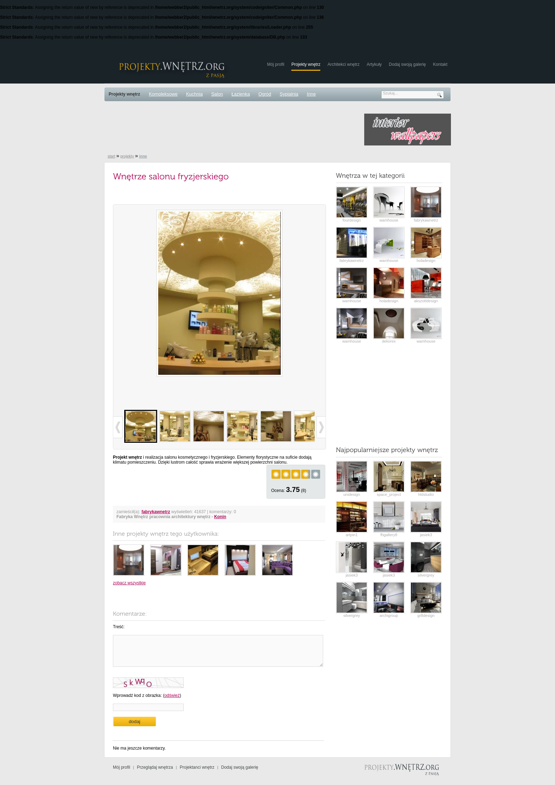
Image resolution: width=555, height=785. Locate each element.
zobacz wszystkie (129, 582)
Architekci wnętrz (343, 64)
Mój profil (275, 64)
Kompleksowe (163, 94)
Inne (311, 94)
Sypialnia (289, 94)
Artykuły (374, 64)
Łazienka (240, 94)
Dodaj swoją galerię (407, 64)
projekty (127, 156)
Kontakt (440, 64)
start (111, 156)
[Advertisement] (233, 129)
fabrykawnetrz (156, 511)
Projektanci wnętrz (197, 767)
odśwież (171, 695)
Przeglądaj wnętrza (155, 767)
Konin (220, 516)
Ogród (264, 94)
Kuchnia (194, 94)
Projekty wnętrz (305, 64)
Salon (217, 94)
